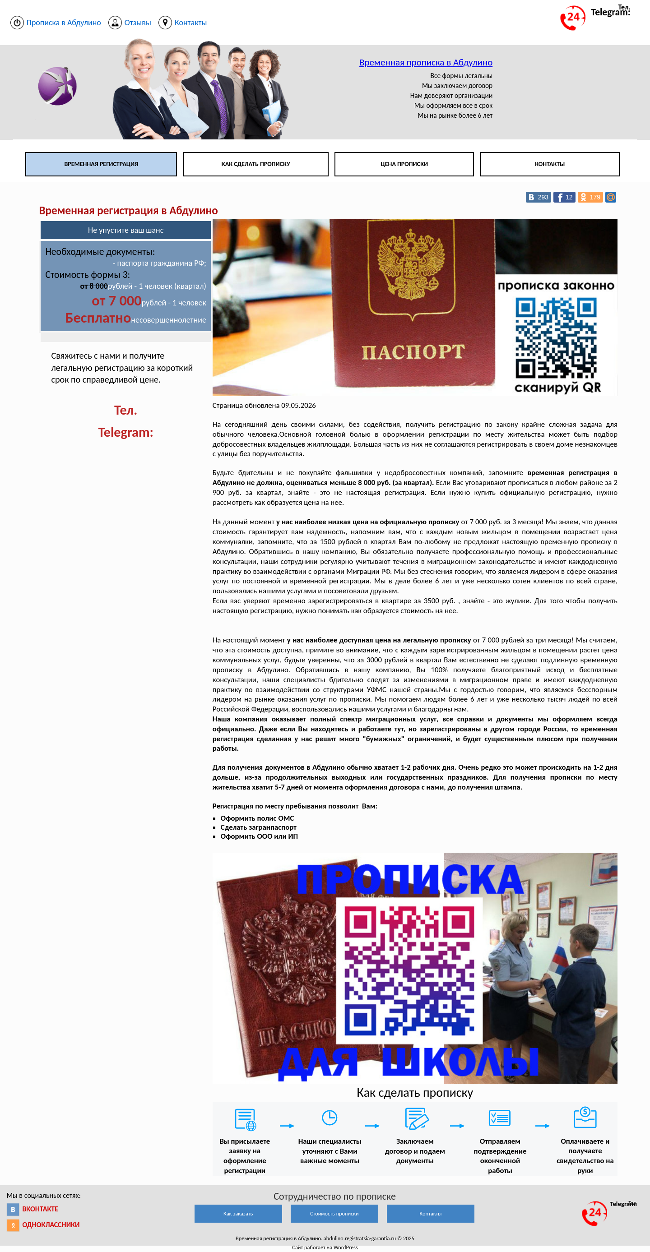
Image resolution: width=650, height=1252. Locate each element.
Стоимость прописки (334, 1213)
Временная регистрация (101, 164)
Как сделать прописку (256, 164)
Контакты (550, 164)
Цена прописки (404, 164)
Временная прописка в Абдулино (425, 62)
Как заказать (238, 1213)
